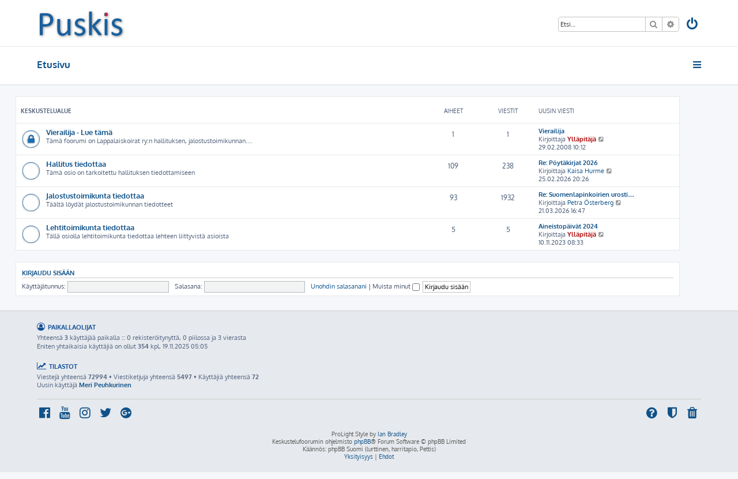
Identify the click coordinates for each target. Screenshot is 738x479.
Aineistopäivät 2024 (568, 226)
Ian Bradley (392, 434)
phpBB (362, 441)
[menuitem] (693, 25)
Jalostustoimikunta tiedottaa (95, 195)
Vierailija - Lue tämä (79, 132)
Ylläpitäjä (581, 139)
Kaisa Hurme (585, 171)
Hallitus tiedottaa (76, 164)
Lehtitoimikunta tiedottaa (90, 227)
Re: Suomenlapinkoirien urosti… (586, 194)
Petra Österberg (590, 203)
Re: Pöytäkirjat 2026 (568, 163)
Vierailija (551, 131)
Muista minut (396, 286)
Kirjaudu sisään (48, 272)
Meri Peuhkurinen (105, 385)
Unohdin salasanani (339, 286)
